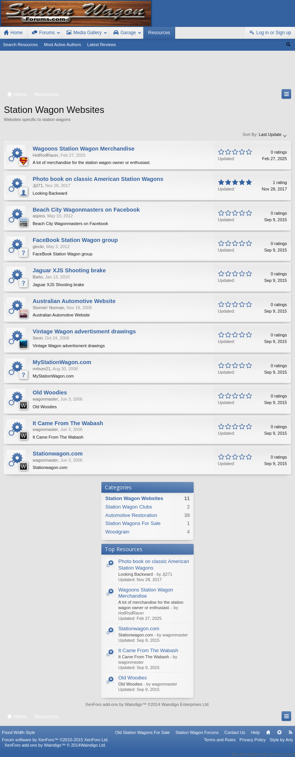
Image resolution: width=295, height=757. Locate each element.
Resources (159, 32)
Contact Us (234, 737)
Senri (38, 338)
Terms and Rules (220, 744)
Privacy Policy (252, 744)
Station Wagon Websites (134, 498)
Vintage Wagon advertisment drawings (84, 331)
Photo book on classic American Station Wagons (98, 179)
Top (279, 737)
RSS (290, 737)
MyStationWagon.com (62, 362)
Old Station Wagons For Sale (142, 737)
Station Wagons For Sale (133, 523)
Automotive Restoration (131, 515)
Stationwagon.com (138, 628)
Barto (38, 277)
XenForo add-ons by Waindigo (113, 704)
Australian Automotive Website (74, 301)
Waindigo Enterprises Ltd (185, 704)
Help (255, 737)
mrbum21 (41, 368)
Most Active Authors (62, 44)
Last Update (273, 134)
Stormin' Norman (48, 307)
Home (268, 737)
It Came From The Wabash (148, 650)
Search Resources (20, 44)
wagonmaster (45, 399)
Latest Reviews (101, 44)
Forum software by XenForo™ (55, 744)
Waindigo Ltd (92, 750)
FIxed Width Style (18, 737)
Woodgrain (117, 532)
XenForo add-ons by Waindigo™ (34, 750)
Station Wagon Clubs (128, 507)
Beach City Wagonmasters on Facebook (86, 210)
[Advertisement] (147, 71)
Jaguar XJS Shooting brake (69, 270)
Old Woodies (132, 678)
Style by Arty (281, 744)
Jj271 (38, 185)
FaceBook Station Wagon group (75, 240)
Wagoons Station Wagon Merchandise (145, 593)
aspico (39, 216)
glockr (38, 246)
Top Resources (124, 549)
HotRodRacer (45, 155)
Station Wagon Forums (197, 737)
